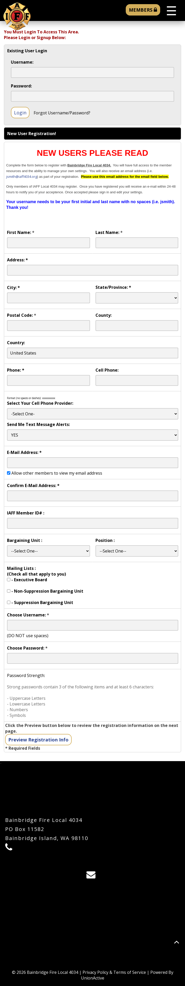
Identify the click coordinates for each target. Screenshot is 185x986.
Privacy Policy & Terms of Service (114, 972)
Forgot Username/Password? (62, 113)
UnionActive (92, 978)
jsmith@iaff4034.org (21, 176)
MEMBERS (143, 10)
